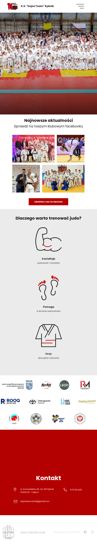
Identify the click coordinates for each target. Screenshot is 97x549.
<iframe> (48, 453)
